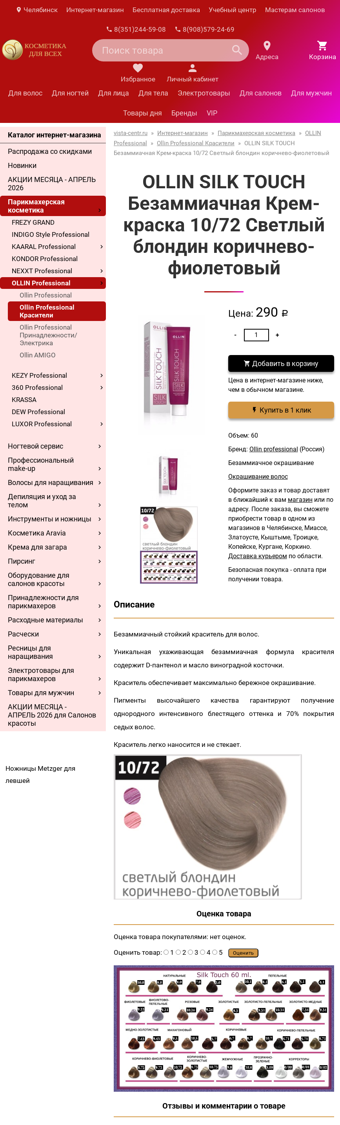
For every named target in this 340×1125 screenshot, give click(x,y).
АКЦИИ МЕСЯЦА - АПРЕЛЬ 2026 (52, 183)
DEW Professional (38, 412)
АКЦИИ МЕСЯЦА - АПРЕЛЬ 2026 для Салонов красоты (52, 715)
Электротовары (204, 93)
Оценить (243, 953)
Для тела (153, 93)
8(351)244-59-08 (136, 29)
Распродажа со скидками (50, 151)
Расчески (23, 634)
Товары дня (142, 113)
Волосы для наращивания (50, 482)
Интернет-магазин (95, 10)
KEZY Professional (39, 375)
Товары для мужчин (41, 693)
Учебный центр (232, 10)
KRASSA (24, 400)
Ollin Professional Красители (47, 311)
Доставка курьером (257, 556)
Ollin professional (273, 449)
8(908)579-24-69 (205, 29)
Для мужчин (311, 93)
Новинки (22, 165)
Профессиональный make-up (41, 464)
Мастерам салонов (295, 10)
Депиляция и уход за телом (42, 500)
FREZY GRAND (33, 222)
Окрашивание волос (258, 476)
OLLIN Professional (41, 283)
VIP (212, 113)
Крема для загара (37, 547)
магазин (300, 499)
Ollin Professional (46, 295)
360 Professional (37, 387)
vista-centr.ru (130, 133)
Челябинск (36, 10)
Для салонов (261, 93)
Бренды (184, 113)
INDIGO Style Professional (50, 234)
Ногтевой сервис (35, 446)
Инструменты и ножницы (49, 519)
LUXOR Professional (42, 424)
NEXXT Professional (42, 271)
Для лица (113, 93)
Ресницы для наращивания (30, 652)
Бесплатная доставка (166, 10)
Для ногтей (70, 93)
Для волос (25, 93)
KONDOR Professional (45, 259)
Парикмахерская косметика (36, 206)
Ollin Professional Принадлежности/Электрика (48, 335)
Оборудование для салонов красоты (38, 579)
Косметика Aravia (37, 533)
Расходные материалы (45, 620)
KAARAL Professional (44, 247)
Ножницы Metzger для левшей (40, 774)
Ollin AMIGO (38, 355)
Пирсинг (21, 561)
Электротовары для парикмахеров (41, 674)
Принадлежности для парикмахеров (43, 601)
